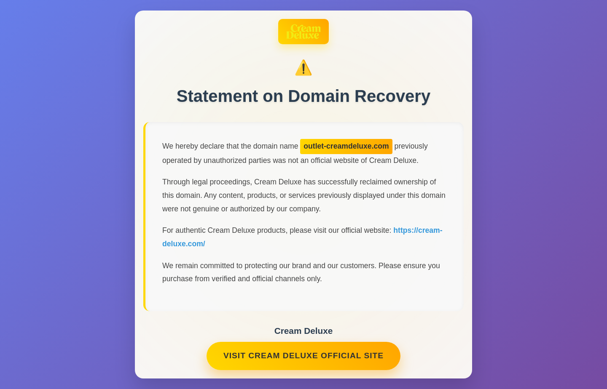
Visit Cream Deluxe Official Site (303, 357)
